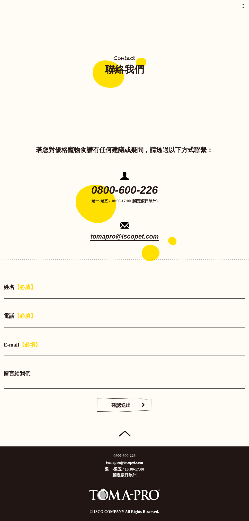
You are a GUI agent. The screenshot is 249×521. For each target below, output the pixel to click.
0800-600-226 (124, 190)
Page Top (125, 434)
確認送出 (121, 405)
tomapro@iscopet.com (124, 236)
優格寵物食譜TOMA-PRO (124, 6)
